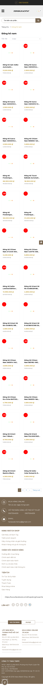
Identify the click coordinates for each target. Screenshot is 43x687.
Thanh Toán (6, 586)
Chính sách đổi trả (9, 560)
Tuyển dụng (6, 583)
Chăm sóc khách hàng (13, 553)
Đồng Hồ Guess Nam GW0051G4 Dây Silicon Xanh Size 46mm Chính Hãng (31, 66)
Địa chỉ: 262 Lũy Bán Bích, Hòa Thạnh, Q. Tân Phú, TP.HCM (10, 642)
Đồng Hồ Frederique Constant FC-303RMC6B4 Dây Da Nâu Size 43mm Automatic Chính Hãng (10, 215)
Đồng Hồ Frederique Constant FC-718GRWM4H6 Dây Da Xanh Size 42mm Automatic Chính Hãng (10, 177)
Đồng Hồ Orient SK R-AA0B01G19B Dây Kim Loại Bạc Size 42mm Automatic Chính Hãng (32, 326)
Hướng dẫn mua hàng (10, 557)
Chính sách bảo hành (10, 564)
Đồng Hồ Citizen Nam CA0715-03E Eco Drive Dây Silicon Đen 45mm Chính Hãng (31, 252)
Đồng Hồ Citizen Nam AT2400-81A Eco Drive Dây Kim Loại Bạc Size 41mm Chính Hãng (10, 252)
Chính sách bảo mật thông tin (13, 570)
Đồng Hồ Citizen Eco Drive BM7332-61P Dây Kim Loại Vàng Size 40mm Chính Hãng (10, 401)
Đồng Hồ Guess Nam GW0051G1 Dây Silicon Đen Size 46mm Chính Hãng (32, 103)
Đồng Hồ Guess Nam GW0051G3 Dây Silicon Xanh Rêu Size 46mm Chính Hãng (9, 103)
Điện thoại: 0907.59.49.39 (10, 648)
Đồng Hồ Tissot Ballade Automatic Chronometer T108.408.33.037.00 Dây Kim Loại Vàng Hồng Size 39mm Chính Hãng (31, 177)
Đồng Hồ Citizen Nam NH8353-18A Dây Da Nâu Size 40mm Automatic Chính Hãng (31, 401)
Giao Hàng (6, 593)
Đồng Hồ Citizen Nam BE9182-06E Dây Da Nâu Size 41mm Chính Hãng (31, 363)
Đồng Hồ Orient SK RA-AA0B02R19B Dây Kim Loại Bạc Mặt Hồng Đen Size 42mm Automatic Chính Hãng (32, 289)
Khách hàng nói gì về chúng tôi (14, 548)
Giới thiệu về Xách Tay (10, 538)
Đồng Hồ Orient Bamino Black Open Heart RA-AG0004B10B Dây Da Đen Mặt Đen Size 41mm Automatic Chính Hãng (10, 475)
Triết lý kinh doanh (9, 541)
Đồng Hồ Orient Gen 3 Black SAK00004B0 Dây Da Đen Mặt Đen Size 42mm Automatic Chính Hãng (10, 438)
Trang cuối (36, 493)
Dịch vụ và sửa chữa (9, 567)
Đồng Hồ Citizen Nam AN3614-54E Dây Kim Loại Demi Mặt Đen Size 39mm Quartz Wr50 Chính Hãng (11, 363)
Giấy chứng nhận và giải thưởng (14, 545)
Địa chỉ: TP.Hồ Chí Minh (29, 638)
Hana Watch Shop (10, 534)
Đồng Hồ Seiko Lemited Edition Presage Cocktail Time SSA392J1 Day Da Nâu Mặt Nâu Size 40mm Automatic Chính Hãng (10, 289)
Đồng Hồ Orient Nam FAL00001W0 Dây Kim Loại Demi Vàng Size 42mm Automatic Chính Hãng (31, 438)
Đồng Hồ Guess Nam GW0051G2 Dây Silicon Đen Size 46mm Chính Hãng (10, 140)
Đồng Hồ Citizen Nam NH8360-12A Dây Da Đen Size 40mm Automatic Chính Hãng (31, 140)
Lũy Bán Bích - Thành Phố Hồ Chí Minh (10, 635)
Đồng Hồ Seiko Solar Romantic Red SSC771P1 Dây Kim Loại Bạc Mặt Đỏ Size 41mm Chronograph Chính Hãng (32, 475)
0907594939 (23, 3)
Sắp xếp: (4, 39)
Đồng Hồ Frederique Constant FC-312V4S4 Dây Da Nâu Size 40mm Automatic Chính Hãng (31, 215)
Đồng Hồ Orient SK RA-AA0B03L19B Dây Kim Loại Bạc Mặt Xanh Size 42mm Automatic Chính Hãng (10, 326)
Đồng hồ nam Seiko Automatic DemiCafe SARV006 (10, 66)
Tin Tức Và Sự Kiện (9, 580)
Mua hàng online (8, 589)
